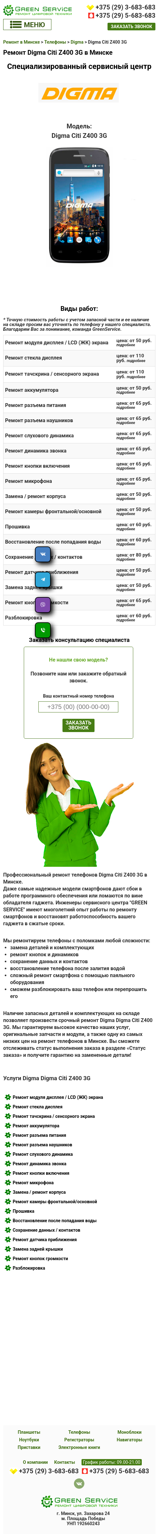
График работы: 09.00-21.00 (112, 1462)
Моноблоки (129, 1432)
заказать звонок (131, 26)
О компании (35, 1462)
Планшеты (29, 1432)
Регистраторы (79, 1439)
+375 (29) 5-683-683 (125, 15)
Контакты (64, 1462)
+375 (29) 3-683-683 (125, 7)
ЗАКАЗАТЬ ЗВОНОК (78, 725)
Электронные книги (79, 1447)
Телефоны (79, 1432)
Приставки (29, 1447)
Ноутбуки (29, 1439)
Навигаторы (129, 1439)
